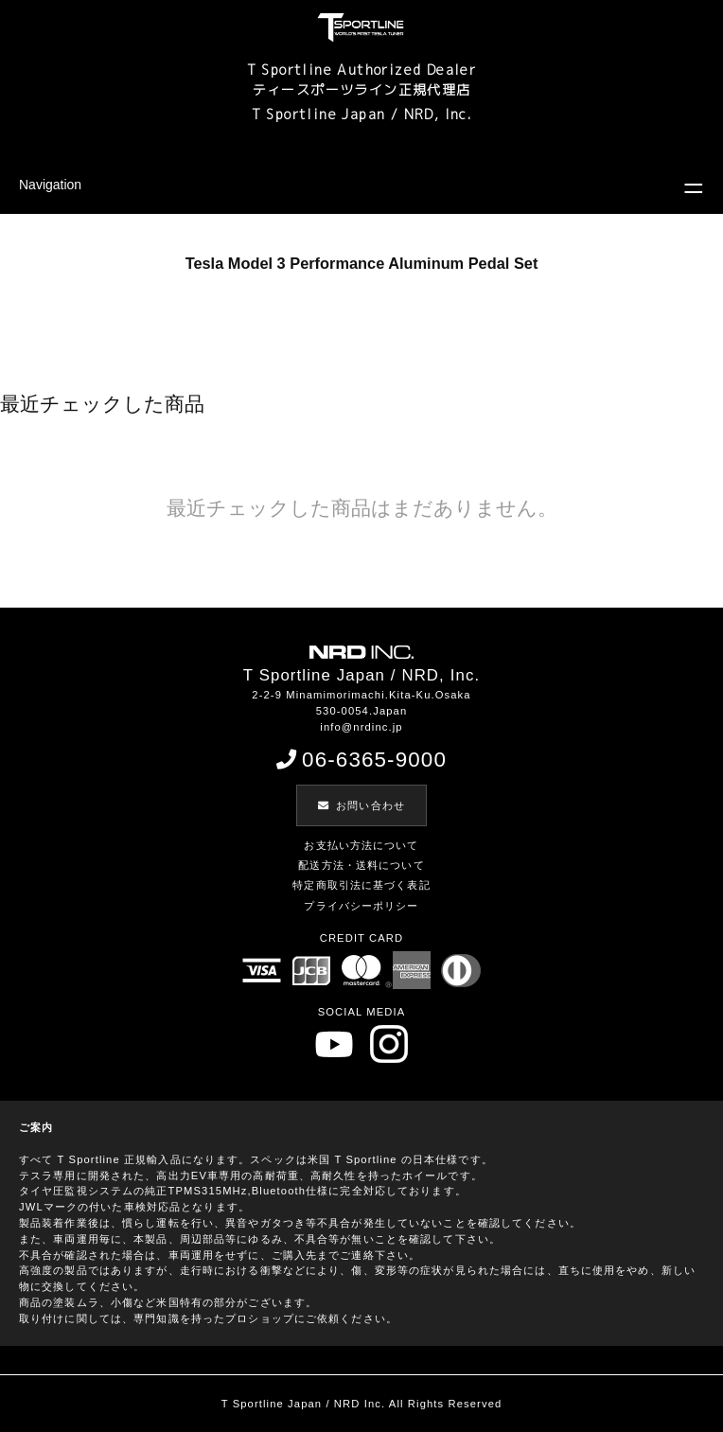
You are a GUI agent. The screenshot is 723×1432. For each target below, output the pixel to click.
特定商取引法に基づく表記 (361, 885)
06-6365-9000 (361, 759)
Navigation (50, 184)
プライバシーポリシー (361, 905)
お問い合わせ (361, 805)
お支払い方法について (361, 845)
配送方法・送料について (361, 865)
